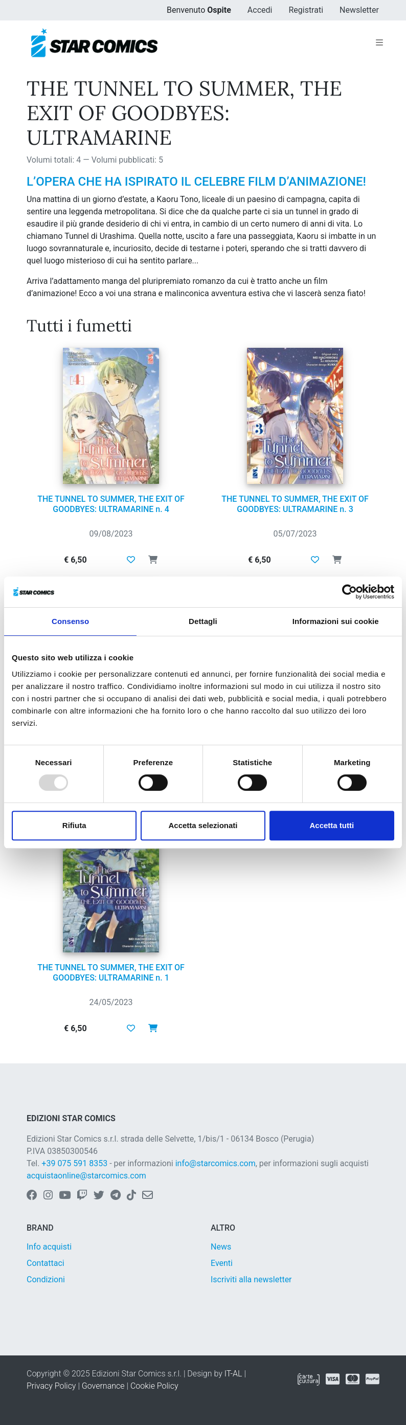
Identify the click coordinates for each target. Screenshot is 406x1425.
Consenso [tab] (70, 621)
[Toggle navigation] (379, 43)
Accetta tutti (331, 825)
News (221, 1247)
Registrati (305, 10)
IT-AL (233, 1373)
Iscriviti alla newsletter (251, 1279)
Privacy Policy (51, 1386)
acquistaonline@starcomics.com (86, 1176)
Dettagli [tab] (203, 621)
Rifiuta (74, 825)
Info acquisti (49, 1247)
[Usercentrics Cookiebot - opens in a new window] (349, 591)
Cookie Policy (154, 1386)
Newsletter (359, 10)
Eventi (222, 1263)
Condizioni (46, 1279)
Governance (103, 1386)
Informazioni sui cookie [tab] (335, 621)
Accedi (260, 10)
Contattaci (45, 1263)
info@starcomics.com (215, 1163)
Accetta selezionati (202, 825)
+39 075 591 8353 (74, 1163)
